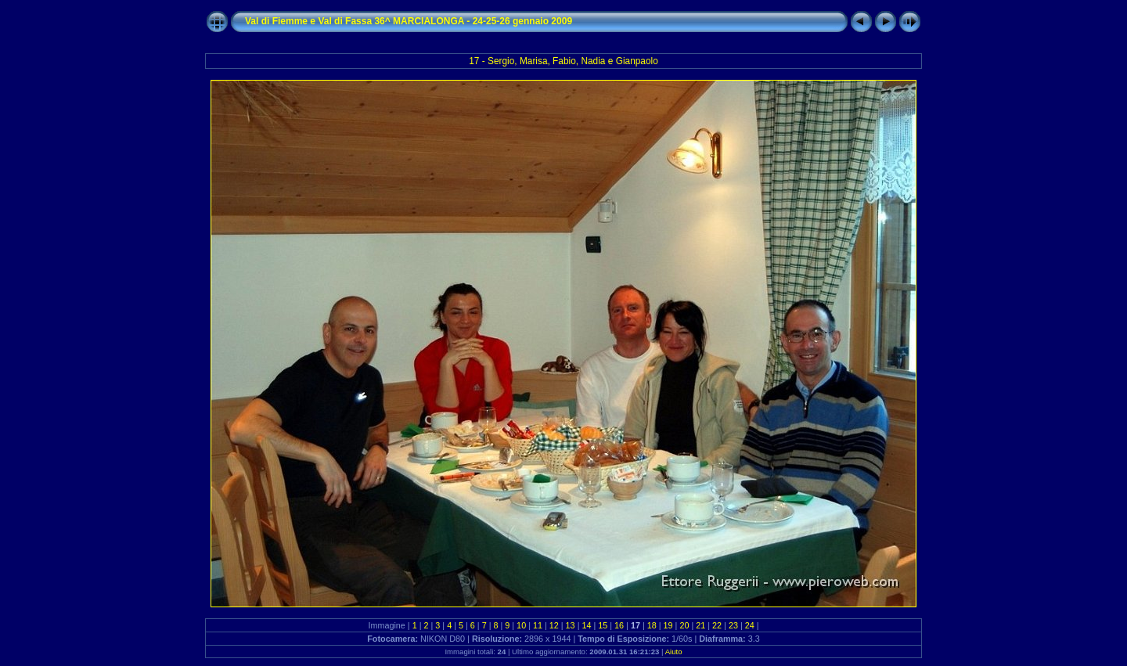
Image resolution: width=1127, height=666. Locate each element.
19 (668, 625)
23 (733, 625)
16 (619, 625)
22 (717, 625)
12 (554, 625)
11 (538, 625)
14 (586, 625)
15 (603, 625)
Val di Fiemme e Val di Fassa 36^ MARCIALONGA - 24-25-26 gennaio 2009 (408, 21)
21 (700, 625)
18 (652, 625)
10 (521, 625)
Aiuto (673, 651)
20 (684, 625)
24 (750, 625)
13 (571, 625)
